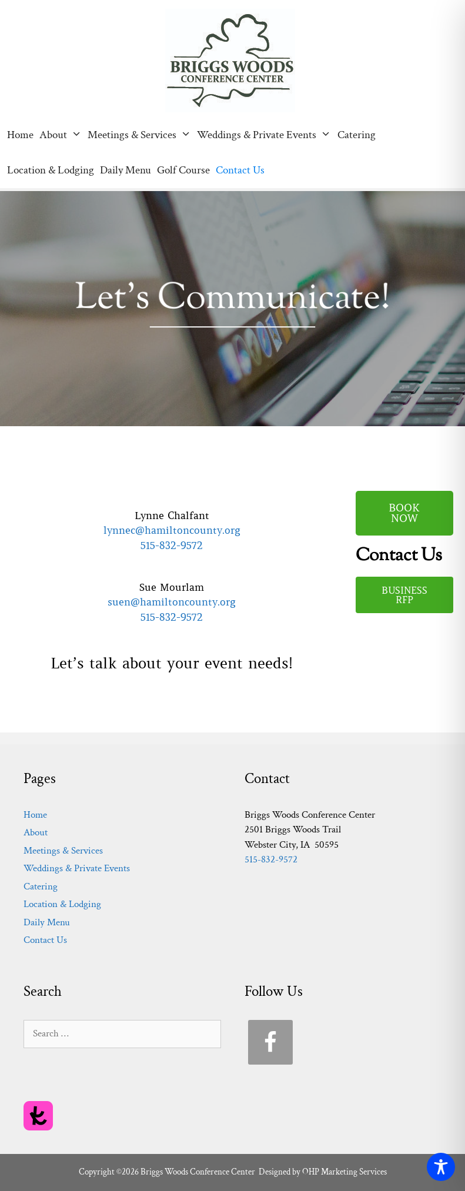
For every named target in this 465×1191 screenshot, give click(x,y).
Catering (356, 135)
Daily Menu (125, 170)
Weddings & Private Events (265, 135)
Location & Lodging (50, 170)
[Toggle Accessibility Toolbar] (441, 1167)
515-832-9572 (171, 545)
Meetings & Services (141, 135)
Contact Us (240, 170)
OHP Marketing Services (344, 1171)
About (62, 135)
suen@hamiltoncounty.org (172, 602)
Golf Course (183, 170)
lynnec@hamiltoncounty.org (171, 530)
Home (20, 135)
